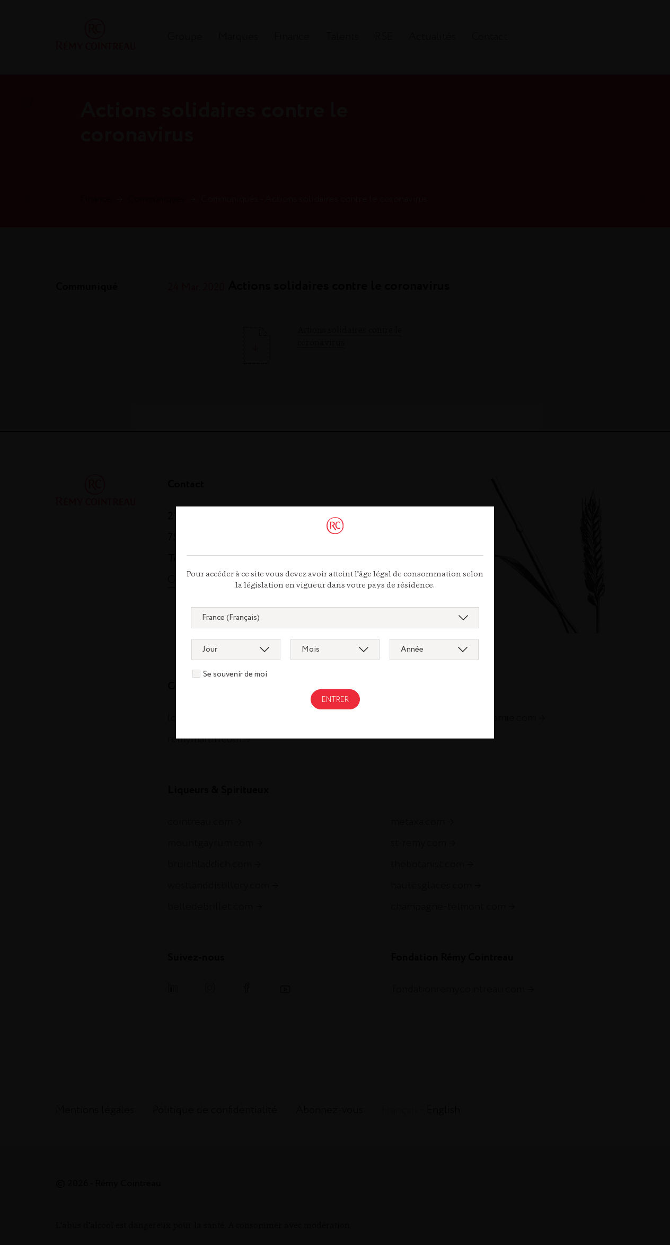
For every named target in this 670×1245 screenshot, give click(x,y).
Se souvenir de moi (235, 674)
